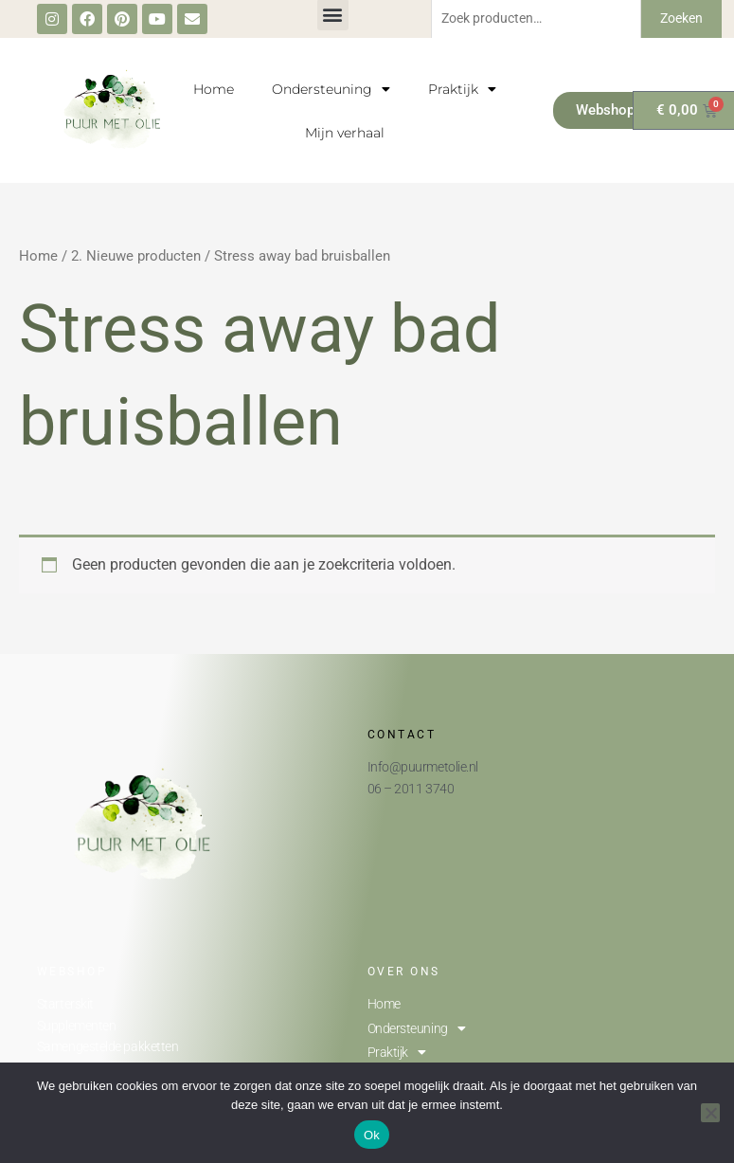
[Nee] (710, 1112)
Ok (372, 1135)
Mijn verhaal (345, 132)
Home (213, 89)
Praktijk (462, 89)
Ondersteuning (331, 89)
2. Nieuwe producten (136, 255)
